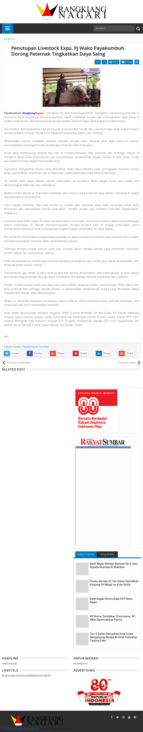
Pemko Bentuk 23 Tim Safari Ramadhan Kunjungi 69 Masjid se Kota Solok (114, 583)
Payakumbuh (30, 346)
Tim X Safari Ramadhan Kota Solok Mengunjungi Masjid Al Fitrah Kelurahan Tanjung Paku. (113, 637)
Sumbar (44, 346)
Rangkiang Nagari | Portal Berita (20, 728)
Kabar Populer (85, 554)
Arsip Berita (107, 554)
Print (114, 61)
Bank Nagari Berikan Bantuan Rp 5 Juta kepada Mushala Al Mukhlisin (113, 565)
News (17, 346)
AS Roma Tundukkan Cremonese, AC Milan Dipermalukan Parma (112, 618)
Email (127, 61)
